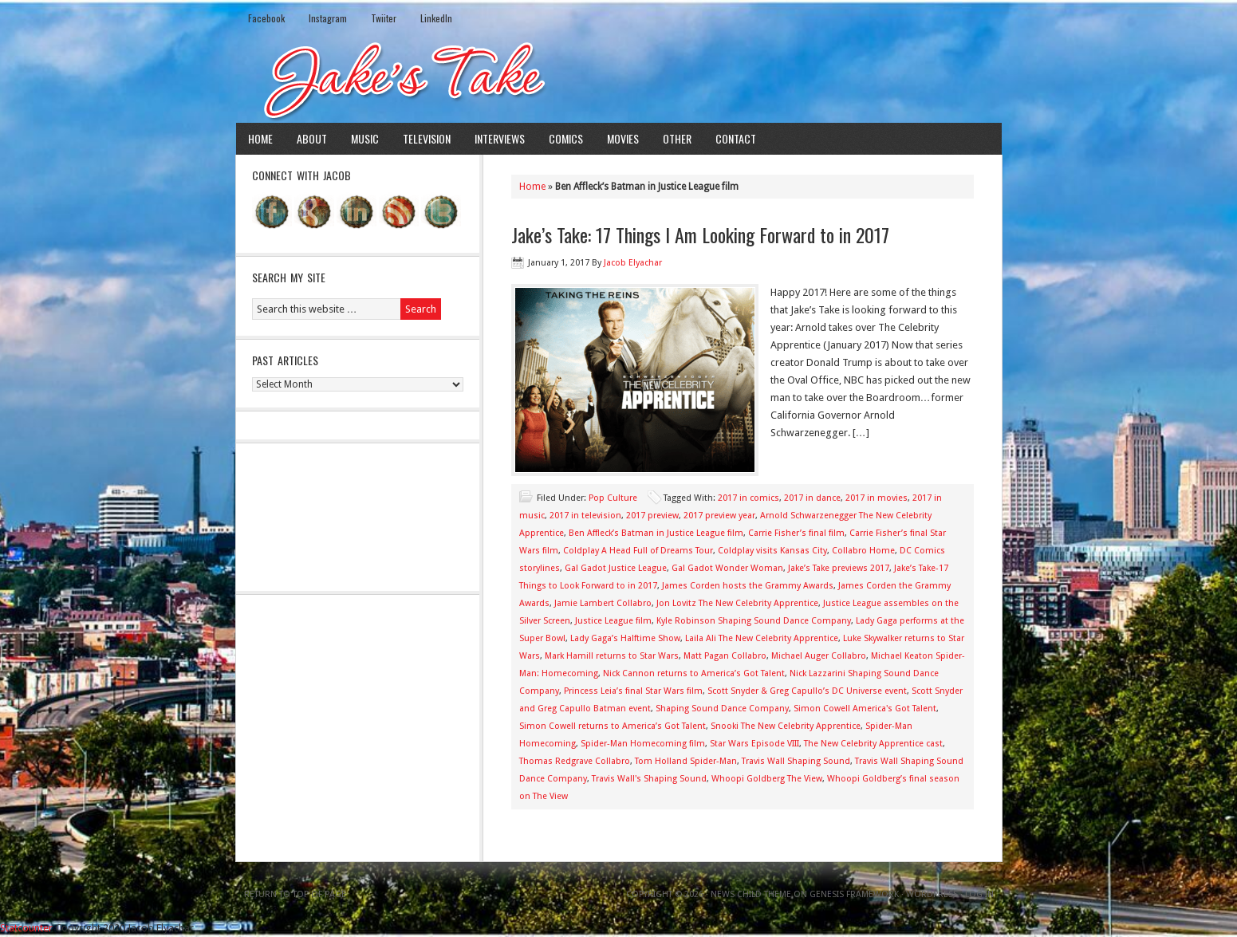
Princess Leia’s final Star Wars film (633, 691)
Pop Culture (613, 498)
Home (260, 138)
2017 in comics (748, 498)
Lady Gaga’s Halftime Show (625, 638)
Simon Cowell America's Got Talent (865, 708)
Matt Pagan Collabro (725, 656)
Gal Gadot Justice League (616, 568)
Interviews (500, 138)
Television (427, 138)
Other (677, 138)
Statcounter (26, 928)
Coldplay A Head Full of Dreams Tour (638, 550)
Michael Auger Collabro (818, 656)
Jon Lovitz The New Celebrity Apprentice (737, 603)
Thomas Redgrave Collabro (574, 761)
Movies (623, 138)
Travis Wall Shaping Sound (796, 761)
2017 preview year (719, 515)
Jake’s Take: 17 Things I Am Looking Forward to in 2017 (700, 234)
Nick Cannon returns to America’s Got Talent (694, 673)
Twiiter (383, 18)
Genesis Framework (854, 894)
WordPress (932, 894)
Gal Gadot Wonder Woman (727, 568)
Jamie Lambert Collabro (603, 603)
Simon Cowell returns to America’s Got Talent (612, 726)
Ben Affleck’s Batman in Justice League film (656, 533)
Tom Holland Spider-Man (686, 761)
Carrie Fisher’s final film (796, 533)
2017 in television (585, 515)
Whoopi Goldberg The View (766, 779)
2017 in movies (876, 498)
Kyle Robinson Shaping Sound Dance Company (753, 621)
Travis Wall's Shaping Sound (649, 779)
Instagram (328, 18)
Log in (979, 894)
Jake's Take (619, 79)
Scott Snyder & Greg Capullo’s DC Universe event (807, 691)
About (312, 138)
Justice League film (613, 621)
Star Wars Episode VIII (754, 743)
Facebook (266, 18)
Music (365, 138)
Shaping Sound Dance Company (722, 708)
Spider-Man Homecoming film (643, 743)
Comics (566, 138)
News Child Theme (751, 894)
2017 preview (652, 515)
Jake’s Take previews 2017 (838, 568)
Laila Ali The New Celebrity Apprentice (761, 638)
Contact (735, 138)
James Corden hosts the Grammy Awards (747, 586)
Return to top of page (295, 894)
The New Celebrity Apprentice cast (873, 743)
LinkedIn (436, 18)
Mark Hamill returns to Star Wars (612, 656)
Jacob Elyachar (633, 263)
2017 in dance (812, 498)
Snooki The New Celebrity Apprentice (786, 726)
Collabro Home (863, 550)
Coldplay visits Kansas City (772, 550)
